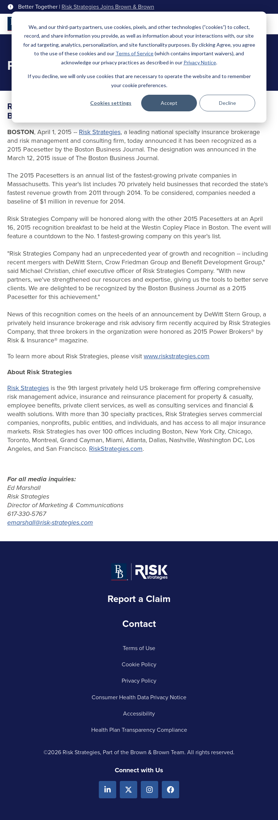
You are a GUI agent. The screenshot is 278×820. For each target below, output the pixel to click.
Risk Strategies (100, 132)
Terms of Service (134, 53)
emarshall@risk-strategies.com (50, 522)
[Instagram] (149, 789)
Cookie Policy (139, 664)
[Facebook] (170, 789)
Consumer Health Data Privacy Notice (139, 697)
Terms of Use (139, 648)
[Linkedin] (107, 789)
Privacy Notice (200, 62)
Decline (227, 103)
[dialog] (139, 67)
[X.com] (128, 789)
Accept (169, 103)
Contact (139, 624)
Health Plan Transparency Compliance (139, 730)
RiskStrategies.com (116, 448)
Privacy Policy (139, 680)
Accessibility (139, 713)
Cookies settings (110, 103)
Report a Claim (139, 599)
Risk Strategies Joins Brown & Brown (108, 7)
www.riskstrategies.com (177, 356)
